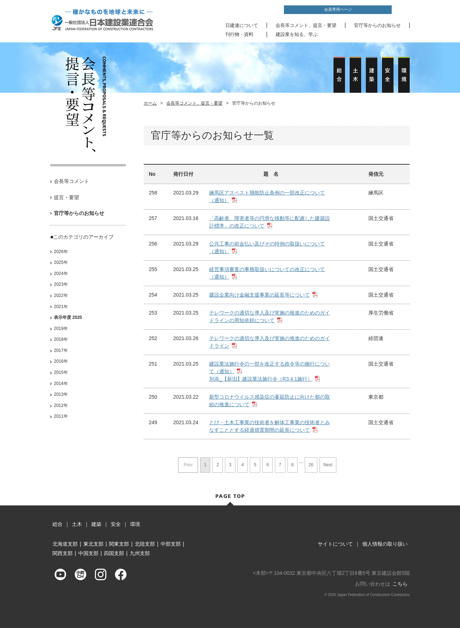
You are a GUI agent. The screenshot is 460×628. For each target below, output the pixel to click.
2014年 (61, 383)
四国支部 (114, 553)
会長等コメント (71, 181)
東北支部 (93, 544)
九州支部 (140, 553)
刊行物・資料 (239, 34)
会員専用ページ (338, 9)
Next (327, 464)
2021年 (61, 306)
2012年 (61, 405)
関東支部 (119, 544)
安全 (116, 524)
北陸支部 (145, 544)
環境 (135, 524)
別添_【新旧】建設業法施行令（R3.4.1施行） (260, 379)
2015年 (61, 372)
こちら (400, 584)
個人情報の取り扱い (385, 544)
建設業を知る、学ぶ (297, 34)
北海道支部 (65, 544)
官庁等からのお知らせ (377, 25)
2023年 (61, 284)
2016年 (61, 361)
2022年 (61, 295)
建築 (96, 524)
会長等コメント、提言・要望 (306, 25)
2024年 (61, 273)
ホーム (150, 103)
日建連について (241, 25)
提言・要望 (66, 197)
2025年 (61, 262)
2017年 (61, 350)
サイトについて (335, 544)
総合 (57, 524)
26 (311, 464)
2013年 (61, 394)
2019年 (61, 328)
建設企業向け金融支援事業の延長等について (259, 295)
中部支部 (171, 544)
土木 (77, 524)
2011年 (61, 416)
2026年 (61, 251)
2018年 (61, 339)
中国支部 (88, 553)
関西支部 (62, 553)
